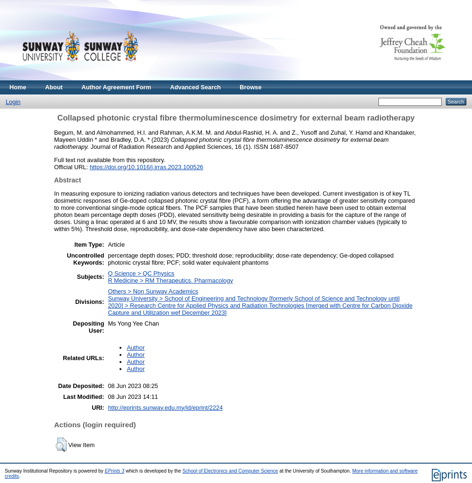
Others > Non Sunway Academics (153, 291)
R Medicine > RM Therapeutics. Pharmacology (170, 280)
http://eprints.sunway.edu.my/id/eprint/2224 (165, 407)
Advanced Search (195, 87)
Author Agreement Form (116, 87)
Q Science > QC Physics (141, 273)
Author (136, 347)
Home (17, 87)
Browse (250, 87)
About (54, 87)
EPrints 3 (115, 471)
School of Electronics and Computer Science (230, 471)
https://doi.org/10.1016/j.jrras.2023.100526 (146, 167)
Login (13, 101)
